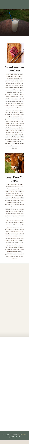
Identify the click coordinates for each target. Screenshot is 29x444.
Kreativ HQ (23, 434)
